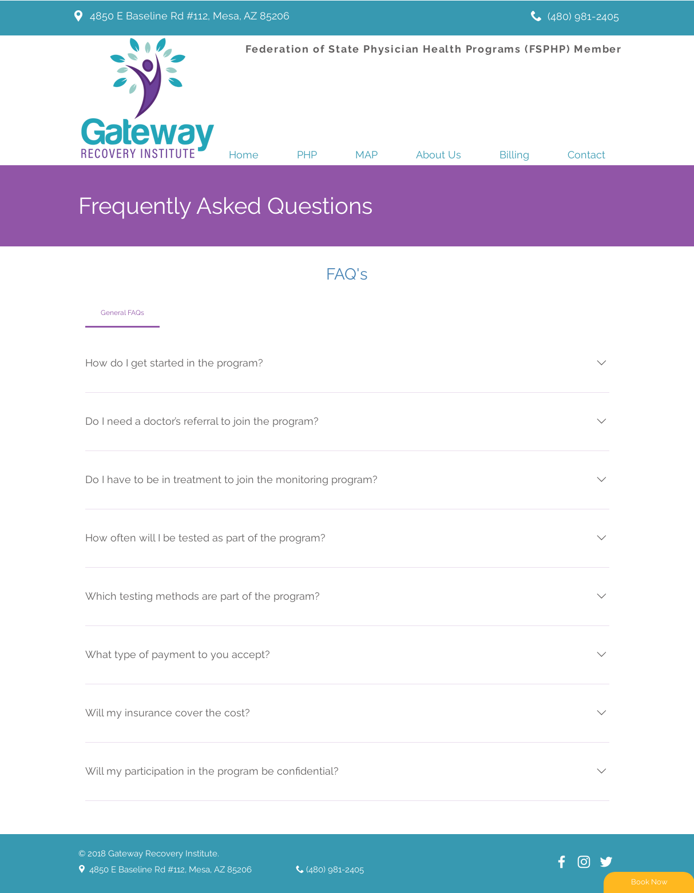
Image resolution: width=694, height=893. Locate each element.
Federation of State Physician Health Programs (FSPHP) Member (433, 49)
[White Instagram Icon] (584, 862)
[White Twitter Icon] (606, 862)
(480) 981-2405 (583, 16)
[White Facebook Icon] (561, 862)
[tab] (122, 313)
